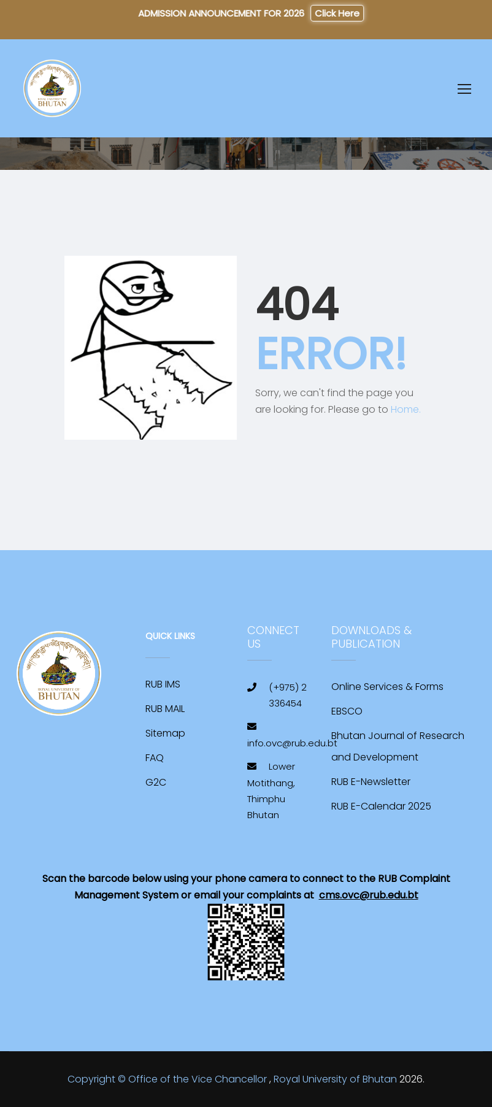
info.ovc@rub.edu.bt (292, 743)
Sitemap (165, 733)
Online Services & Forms (387, 687)
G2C (155, 782)
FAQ (154, 758)
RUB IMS (162, 684)
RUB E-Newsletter (370, 782)
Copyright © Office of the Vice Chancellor (167, 1079)
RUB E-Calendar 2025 (381, 806)
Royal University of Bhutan (335, 1079)
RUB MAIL (165, 709)
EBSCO (347, 711)
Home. (406, 409)
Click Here (334, 13)
